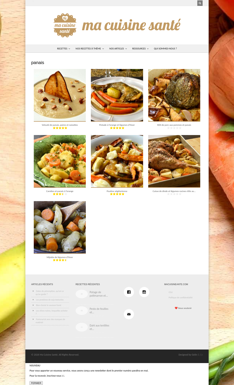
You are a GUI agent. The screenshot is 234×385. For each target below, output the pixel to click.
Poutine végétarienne (117, 191)
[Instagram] (145, 292)
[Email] (129, 314)
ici (63, 375)
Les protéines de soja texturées (50, 299)
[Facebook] (129, 292)
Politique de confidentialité (181, 297)
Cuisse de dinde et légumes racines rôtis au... (174, 191)
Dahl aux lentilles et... (99, 327)
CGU (171, 292)
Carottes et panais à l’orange (59, 191)
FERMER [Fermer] (36, 383)
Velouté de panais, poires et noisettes (60, 125)
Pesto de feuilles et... (99, 310)
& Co (200, 354)
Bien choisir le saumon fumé (48, 305)
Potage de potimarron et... (99, 293)
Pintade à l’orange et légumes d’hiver (117, 125)
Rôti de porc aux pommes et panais (174, 125)
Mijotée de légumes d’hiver (60, 257)
